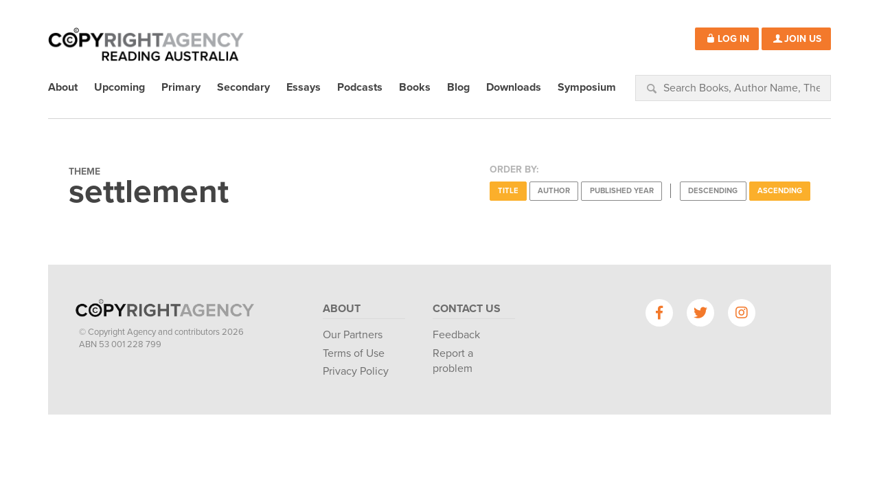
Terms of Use (354, 353)
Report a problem (453, 360)
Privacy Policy (356, 371)
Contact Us (467, 309)
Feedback (456, 335)
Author (554, 190)
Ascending (779, 190)
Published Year (622, 190)
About (342, 309)
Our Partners (353, 335)
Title (508, 190)
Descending (713, 190)
